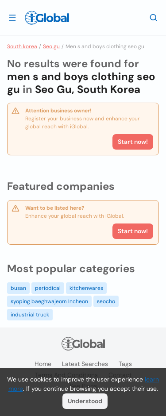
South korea (22, 46)
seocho (106, 301)
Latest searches (85, 364)
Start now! (133, 231)
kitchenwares (86, 288)
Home (43, 364)
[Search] (153, 17)
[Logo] (47, 18)
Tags (125, 364)
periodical (48, 288)
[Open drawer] (12, 17)
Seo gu (51, 46)
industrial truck (30, 314)
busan (18, 288)
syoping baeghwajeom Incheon (49, 301)
